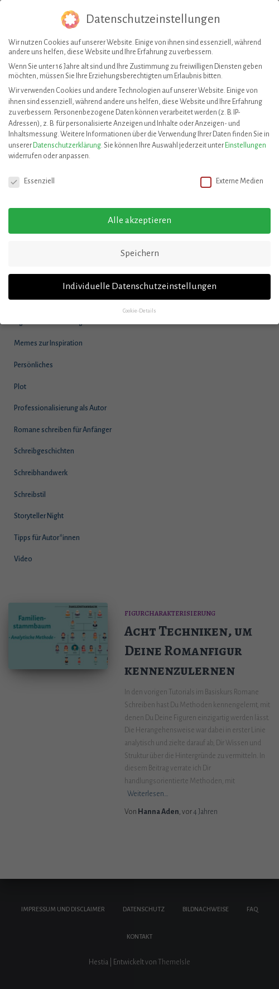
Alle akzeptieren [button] (139, 215)
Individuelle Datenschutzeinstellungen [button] (139, 281)
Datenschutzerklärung (67, 140)
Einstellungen (245, 140)
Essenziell (31, 176)
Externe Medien (231, 176)
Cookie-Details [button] (139, 305)
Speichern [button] (140, 248)
